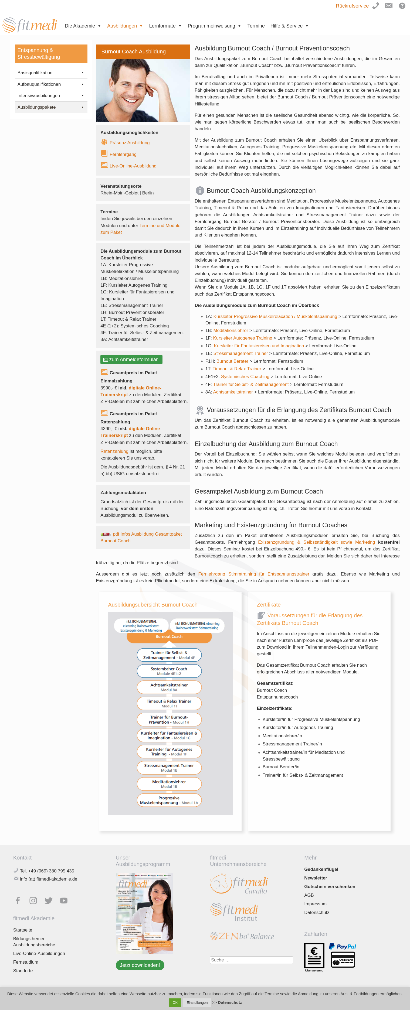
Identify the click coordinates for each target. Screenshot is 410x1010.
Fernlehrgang (123, 154)
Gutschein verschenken (329, 886)
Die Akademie (83, 26)
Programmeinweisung (215, 26)
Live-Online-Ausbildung (133, 166)
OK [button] (175, 1003)
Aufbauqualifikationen (51, 84)
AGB (309, 895)
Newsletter (315, 878)
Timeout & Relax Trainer (237, 368)
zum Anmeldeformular (135, 359)
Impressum (315, 903)
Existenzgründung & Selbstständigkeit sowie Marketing (316, 542)
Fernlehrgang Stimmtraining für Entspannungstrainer (253, 574)
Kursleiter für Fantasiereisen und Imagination (259, 345)
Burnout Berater (233, 361)
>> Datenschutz (227, 1002)
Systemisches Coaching (246, 376)
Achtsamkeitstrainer (233, 392)
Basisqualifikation (51, 73)
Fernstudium (25, 962)
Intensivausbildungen (51, 96)
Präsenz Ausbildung (130, 142)
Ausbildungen (125, 26)
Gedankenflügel (321, 869)
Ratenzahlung (114, 451)
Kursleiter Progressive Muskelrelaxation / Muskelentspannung (276, 316)
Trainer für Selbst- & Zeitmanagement (251, 384)
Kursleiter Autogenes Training (243, 338)
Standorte (23, 970)
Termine (256, 26)
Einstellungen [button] (197, 1003)
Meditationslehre (230, 330)
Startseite (22, 930)
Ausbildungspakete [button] (51, 107)
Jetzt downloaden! (140, 965)
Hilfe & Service (289, 26)
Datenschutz (316, 912)
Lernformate (165, 26)
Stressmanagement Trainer (241, 353)
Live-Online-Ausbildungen (39, 953)
